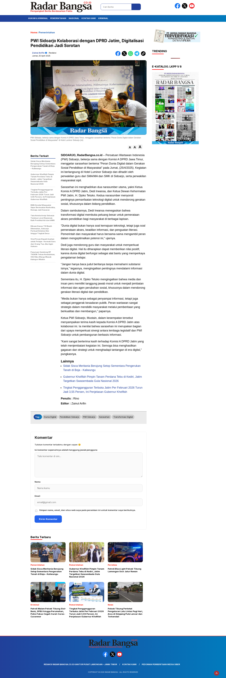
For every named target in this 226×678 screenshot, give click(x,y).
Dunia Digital (50, 417)
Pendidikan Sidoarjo (69, 417)
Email (37, 496)
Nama (37, 482)
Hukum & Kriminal (38, 18)
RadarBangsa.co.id (89, 155)
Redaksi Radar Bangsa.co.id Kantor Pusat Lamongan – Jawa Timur (80, 664)
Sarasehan (104, 417)
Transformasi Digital (123, 417)
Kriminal (103, 18)
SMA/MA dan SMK (98, 176)
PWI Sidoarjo (89, 417)
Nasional (74, 18)
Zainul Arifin (38, 53)
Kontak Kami (88, 18)
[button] (130, 147)
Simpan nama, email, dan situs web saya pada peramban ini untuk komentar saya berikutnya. (87, 510)
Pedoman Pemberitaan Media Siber (161, 664)
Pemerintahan (58, 18)
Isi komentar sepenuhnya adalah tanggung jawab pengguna (66, 450)
